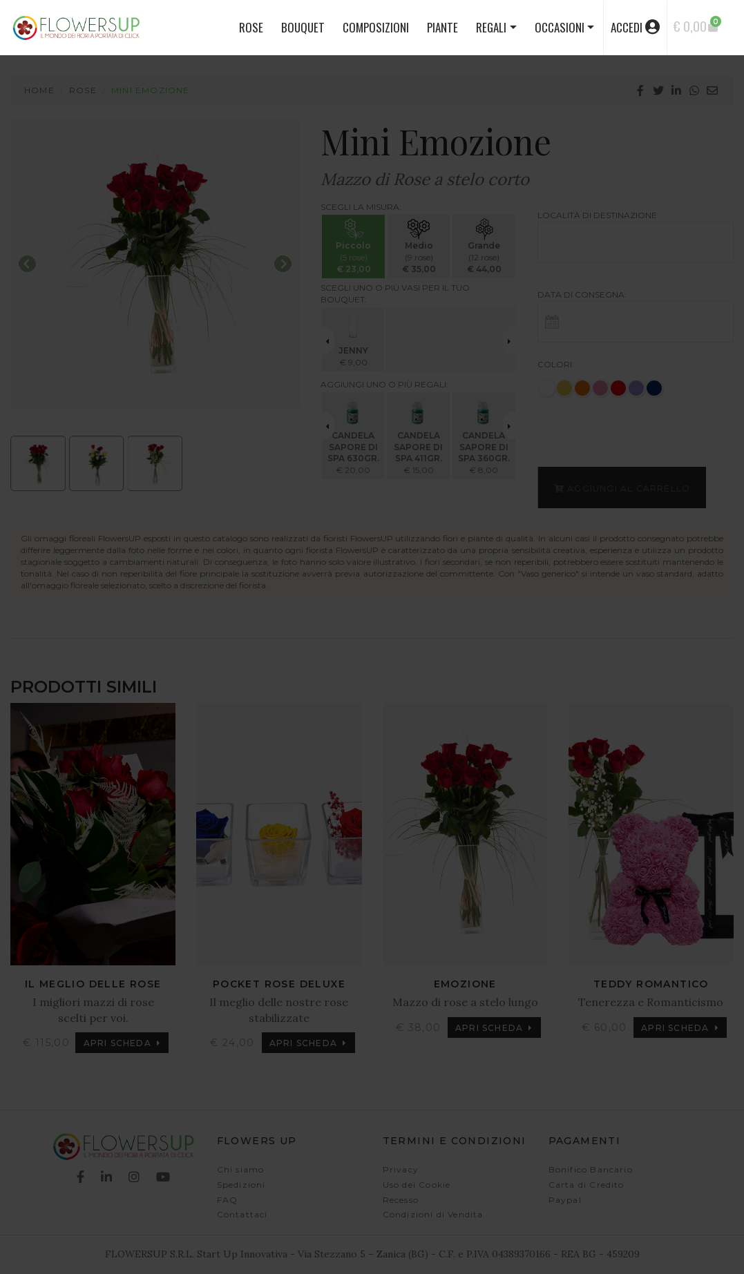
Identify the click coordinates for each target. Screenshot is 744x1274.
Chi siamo (241, 1169)
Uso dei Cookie (417, 1184)
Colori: (555, 364)
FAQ (227, 1200)
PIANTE (442, 27)
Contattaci (242, 1214)
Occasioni (559, 27)
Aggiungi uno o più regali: (384, 384)
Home (39, 90)
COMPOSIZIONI (376, 27)
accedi (635, 27)
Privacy (401, 1169)
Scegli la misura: (361, 207)
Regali (491, 27)
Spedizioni (241, 1184)
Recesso (401, 1200)
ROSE (251, 27)
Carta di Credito (586, 1184)
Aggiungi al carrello (622, 488)
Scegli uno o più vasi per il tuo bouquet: (395, 293)
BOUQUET (303, 27)
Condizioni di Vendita (433, 1214)
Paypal (565, 1200)
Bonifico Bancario (591, 1169)
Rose (83, 90)
